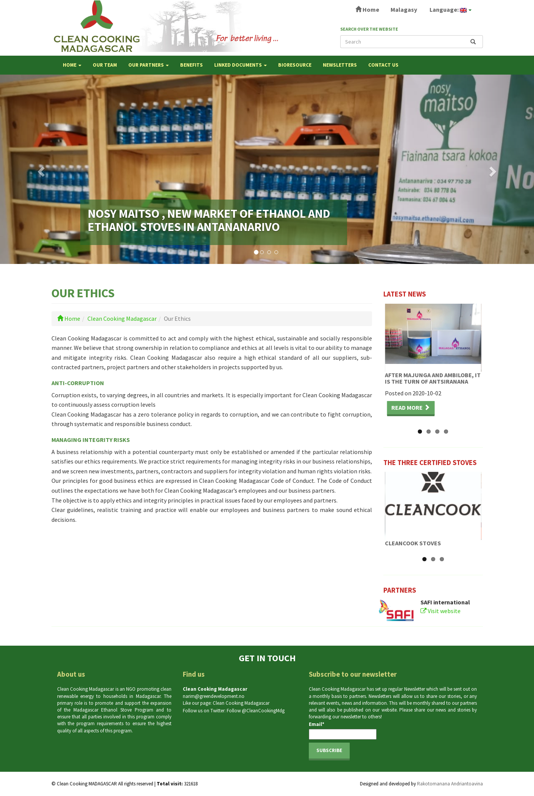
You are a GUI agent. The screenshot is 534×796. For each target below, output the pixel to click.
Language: (450, 9)
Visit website (440, 611)
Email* (343, 730)
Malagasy (404, 9)
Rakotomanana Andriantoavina (450, 783)
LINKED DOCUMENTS (240, 65)
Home (367, 9)
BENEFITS (191, 65)
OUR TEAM (105, 65)
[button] (40, 169)
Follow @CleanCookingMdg (256, 710)
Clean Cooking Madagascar (122, 318)
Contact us (383, 65)
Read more (410, 407)
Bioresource (294, 65)
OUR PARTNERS (148, 65)
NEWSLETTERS (340, 65)
